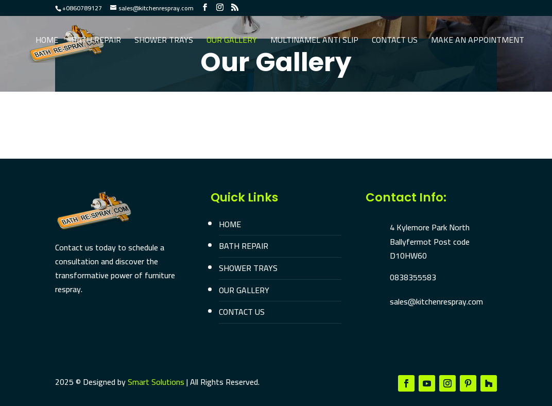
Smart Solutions (156, 382)
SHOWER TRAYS (248, 268)
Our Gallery (231, 41)
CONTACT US (242, 311)
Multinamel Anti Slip (314, 41)
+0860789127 (82, 8)
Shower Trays (163, 41)
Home (47, 41)
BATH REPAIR (243, 245)
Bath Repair (96, 41)
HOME (230, 224)
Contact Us (395, 41)
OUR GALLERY (244, 290)
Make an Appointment (477, 41)
